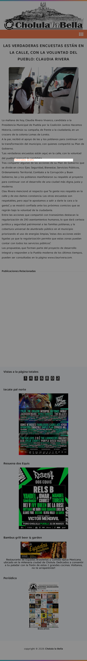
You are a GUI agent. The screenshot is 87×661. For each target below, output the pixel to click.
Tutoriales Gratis (24, 160)
